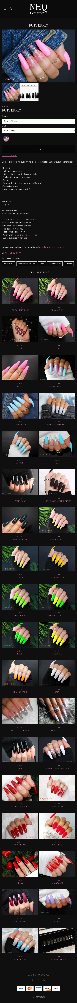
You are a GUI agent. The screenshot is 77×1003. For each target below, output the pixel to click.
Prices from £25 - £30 (26, 262)
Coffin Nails (9, 262)
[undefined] (6, 137)
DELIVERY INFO (13, 251)
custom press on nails (53, 245)
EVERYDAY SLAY (55, 262)
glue (17, 233)
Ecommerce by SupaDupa (40, 995)
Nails (42, 262)
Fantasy (69, 262)
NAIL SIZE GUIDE (9, 154)
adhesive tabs (29, 233)
